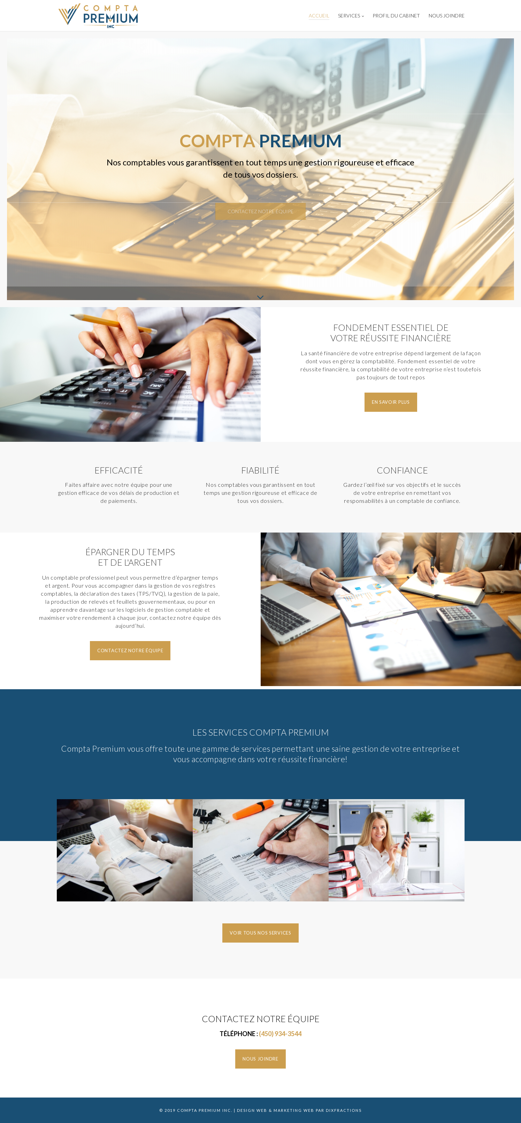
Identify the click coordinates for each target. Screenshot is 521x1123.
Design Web (252, 1110)
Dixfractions (344, 1110)
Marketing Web (294, 1110)
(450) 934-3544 (280, 1034)
